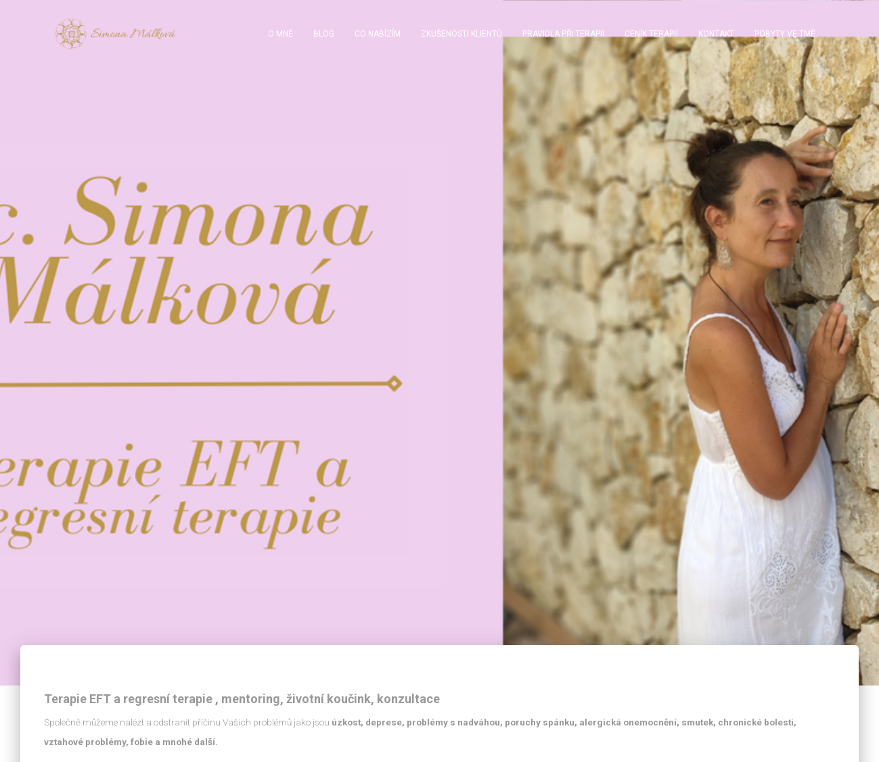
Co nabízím (378, 34)
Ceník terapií (651, 34)
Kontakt (716, 34)
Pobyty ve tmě (784, 34)
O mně (280, 34)
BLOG (323, 34)
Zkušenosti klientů (461, 34)
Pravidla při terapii (563, 34)
